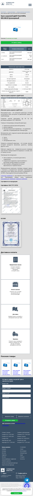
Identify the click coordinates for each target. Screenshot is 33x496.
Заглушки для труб (21, 440)
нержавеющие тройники (8, 179)
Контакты (22, 459)
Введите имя (5, 383)
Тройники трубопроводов (23, 432)
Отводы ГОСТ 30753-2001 (8, 436)
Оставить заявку (16, 42)
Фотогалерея (23, 451)
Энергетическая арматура (8, 465)
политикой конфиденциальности (19, 490)
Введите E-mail (6, 393)
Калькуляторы (23, 453)
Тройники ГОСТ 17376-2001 (23, 434)
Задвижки (4, 455)
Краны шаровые (6, 447)
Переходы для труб (6, 440)
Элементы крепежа (6, 461)
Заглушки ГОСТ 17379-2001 (23, 442)
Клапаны (4, 449)
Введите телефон (6, 388)
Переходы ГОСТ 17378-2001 (8, 442)
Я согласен (16, 493)
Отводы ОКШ (5, 438)
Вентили (4, 453)
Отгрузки (22, 457)
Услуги (21, 449)
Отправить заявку (10, 420)
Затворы (4, 451)
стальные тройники (7, 175)
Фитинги (4, 457)
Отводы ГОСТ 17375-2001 (8, 434)
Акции (21, 455)
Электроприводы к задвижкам (9, 459)
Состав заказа (5, 397)
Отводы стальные (6, 432)
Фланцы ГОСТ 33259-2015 (23, 438)
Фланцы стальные (21, 436)
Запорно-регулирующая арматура (10, 463)
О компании (23, 447)
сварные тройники (21, 179)
